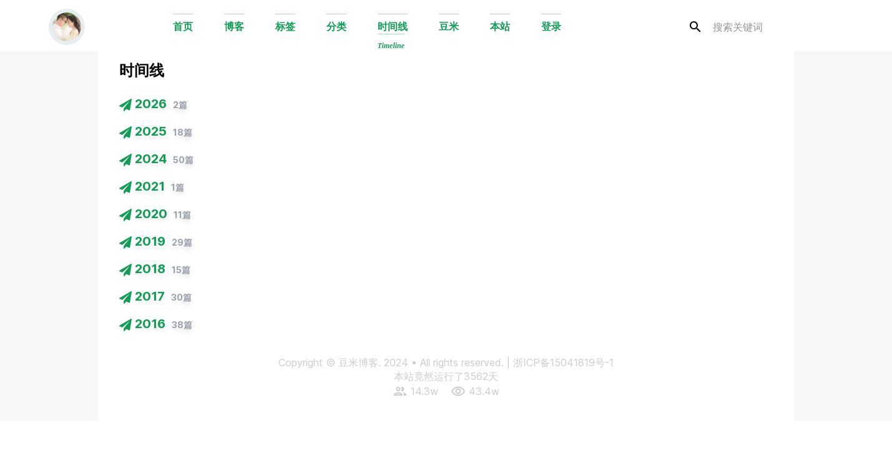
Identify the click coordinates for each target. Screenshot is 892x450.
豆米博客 (358, 362)
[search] (761, 27)
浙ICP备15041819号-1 (563, 362)
